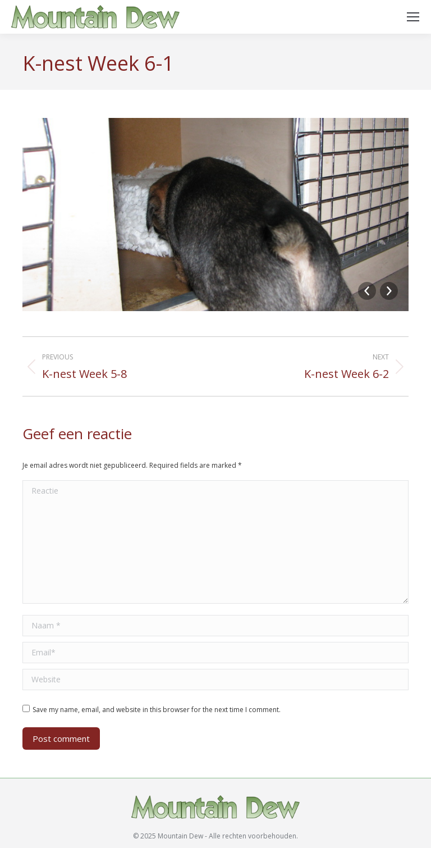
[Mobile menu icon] (413, 17)
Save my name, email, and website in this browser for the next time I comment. (157, 709)
